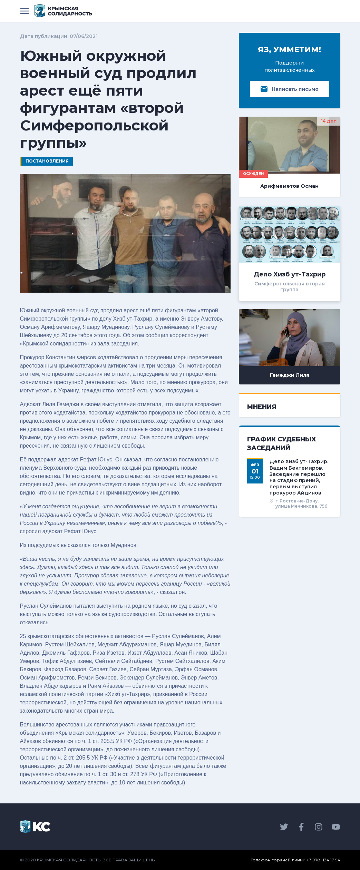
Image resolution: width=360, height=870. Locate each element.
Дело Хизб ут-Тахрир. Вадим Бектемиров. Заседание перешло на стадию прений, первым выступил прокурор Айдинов (299, 477)
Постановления (47, 161)
